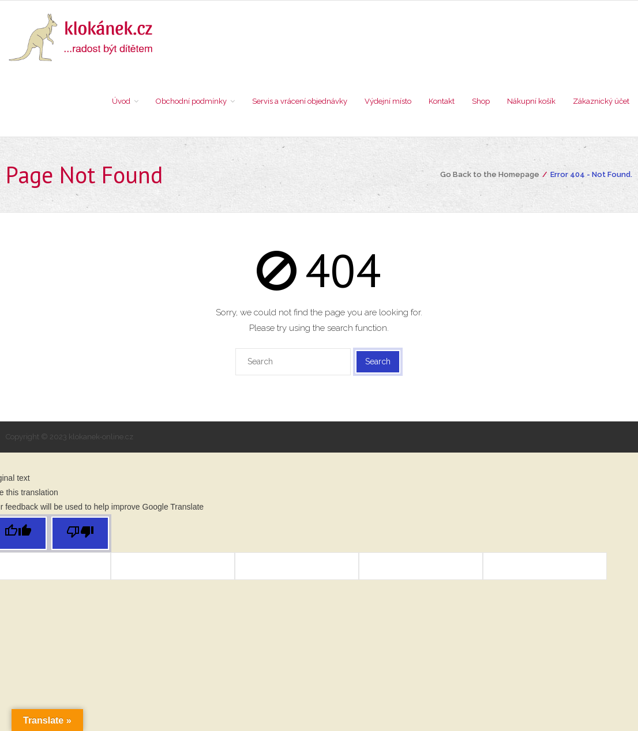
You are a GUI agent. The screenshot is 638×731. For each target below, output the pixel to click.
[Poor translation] (80, 533)
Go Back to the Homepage (489, 174)
